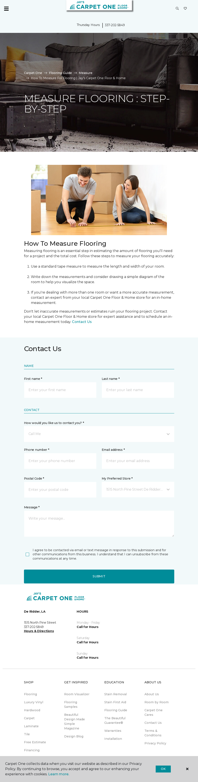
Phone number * (36, 449)
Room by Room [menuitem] (156, 702)
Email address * (113, 449)
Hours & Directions (39, 631)
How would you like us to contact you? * (54, 422)
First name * (33, 378)
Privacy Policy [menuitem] (155, 743)
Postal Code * (34, 478)
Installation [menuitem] (113, 739)
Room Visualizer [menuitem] (76, 694)
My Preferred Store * (117, 478)
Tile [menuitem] (27, 734)
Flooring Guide (60, 73)
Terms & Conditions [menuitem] (153, 733)
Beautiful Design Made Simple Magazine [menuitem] (74, 721)
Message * (32, 507)
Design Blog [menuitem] (73, 736)
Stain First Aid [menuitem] (115, 702)
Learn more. (58, 774)
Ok (163, 769)
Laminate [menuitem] (31, 726)
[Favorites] (185, 8)
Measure (85, 73)
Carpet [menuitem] (29, 718)
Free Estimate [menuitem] (35, 742)
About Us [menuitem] (151, 694)
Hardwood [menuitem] (32, 710)
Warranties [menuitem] (112, 731)
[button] (177, 8)
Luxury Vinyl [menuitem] (33, 702)
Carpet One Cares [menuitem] (153, 712)
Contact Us (82, 322)
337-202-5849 (115, 25)
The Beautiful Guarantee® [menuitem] (114, 720)
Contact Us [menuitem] (153, 723)
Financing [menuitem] (32, 750)
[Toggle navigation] (6, 8)
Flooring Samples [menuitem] (71, 704)
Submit (99, 576)
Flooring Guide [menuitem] (115, 710)
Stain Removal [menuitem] (115, 694)
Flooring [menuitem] (30, 694)
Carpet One (33, 73)
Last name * (111, 378)
